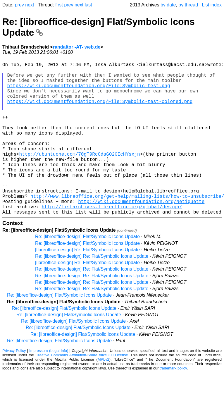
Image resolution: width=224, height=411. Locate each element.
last (88, 4)
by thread (188, 4)
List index (212, 4)
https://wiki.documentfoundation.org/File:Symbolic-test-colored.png (100, 110)
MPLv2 (103, 393)
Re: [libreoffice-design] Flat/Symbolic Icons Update (87, 270)
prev (19, 4)
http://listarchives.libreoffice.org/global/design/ (112, 239)
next (29, 4)
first (59, 4)
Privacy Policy (14, 384)
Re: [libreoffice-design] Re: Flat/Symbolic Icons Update (91, 290)
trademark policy (173, 402)
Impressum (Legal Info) (48, 384)
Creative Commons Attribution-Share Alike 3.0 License (81, 389)
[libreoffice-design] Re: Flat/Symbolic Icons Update (87, 283)
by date (168, 4)
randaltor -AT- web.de (76, 46)
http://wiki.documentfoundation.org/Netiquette (141, 233)
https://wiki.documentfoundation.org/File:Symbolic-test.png (88, 91)
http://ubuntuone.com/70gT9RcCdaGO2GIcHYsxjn (79, 175)
